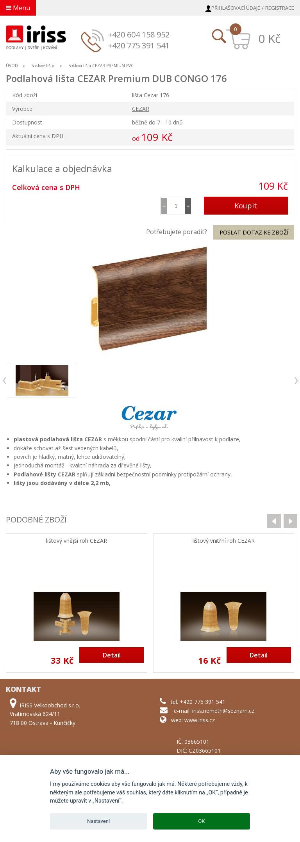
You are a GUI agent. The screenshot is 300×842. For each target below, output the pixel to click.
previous (5, 381)
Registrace (279, 7)
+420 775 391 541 (139, 45)
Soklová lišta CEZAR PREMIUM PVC (101, 65)
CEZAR (140, 108)
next (296, 381)
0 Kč (269, 38)
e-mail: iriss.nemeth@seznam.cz (214, 710)
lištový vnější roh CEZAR (76, 541)
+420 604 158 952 (139, 34)
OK (201, 821)
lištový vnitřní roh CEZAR (224, 541)
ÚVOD (12, 65)
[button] (188, 206)
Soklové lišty (43, 65)
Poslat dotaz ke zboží (254, 232)
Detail (112, 655)
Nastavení (98, 821)
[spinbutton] (176, 206)
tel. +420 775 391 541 (198, 701)
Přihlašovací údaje (235, 7)
